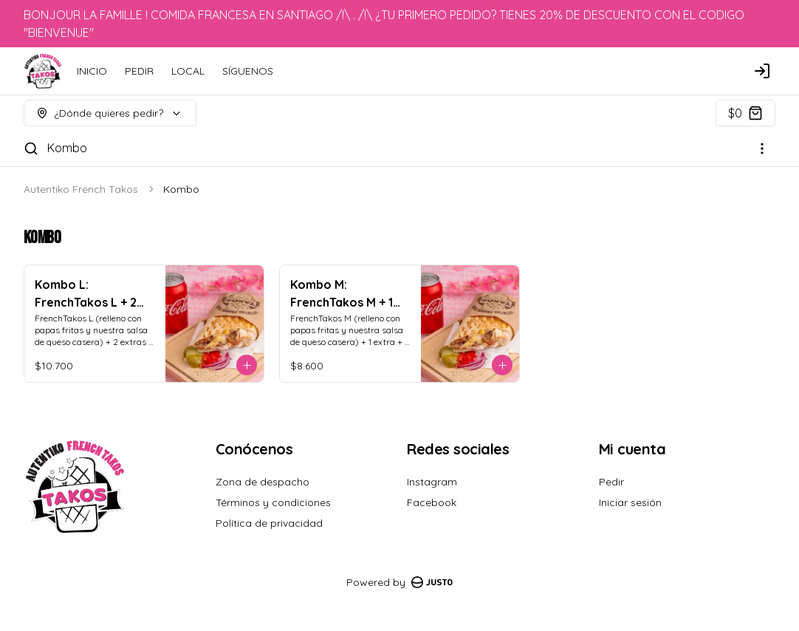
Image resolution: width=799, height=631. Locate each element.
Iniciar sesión (630, 502)
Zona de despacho (262, 481)
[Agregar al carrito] (246, 365)
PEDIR (139, 71)
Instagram (432, 481)
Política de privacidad (269, 523)
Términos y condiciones (273, 502)
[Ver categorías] (762, 148)
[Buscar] (31, 148)
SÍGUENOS (247, 71)
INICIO (92, 71)
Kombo (67, 147)
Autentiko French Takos (81, 189)
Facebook (431, 502)
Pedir (611, 481)
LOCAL (188, 71)
